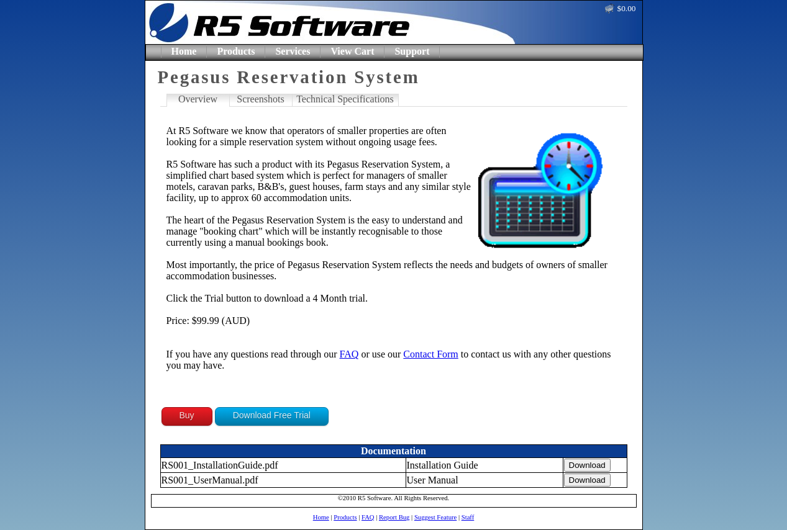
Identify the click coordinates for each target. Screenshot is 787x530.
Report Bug (394, 517)
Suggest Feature (435, 517)
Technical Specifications (345, 99)
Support (411, 51)
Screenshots (260, 99)
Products (236, 51)
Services (292, 51)
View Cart (352, 51)
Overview (197, 99)
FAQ (349, 354)
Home (184, 51)
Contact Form (430, 354)
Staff (468, 517)
